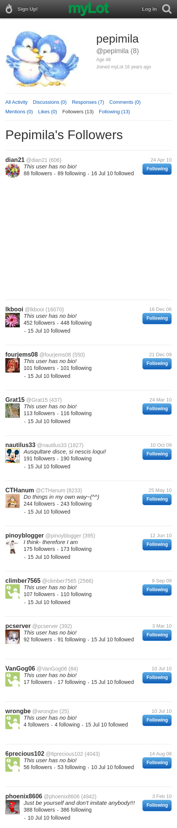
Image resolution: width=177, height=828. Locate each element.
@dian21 (36, 160)
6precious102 (24, 753)
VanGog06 (20, 668)
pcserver (18, 626)
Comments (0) (124, 102)
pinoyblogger (24, 535)
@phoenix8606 (62, 796)
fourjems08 (21, 354)
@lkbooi (34, 309)
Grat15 (15, 400)
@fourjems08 (55, 355)
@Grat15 (37, 400)
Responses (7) (88, 102)
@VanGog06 (52, 669)
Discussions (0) (50, 102)
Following (157, 168)
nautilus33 (20, 445)
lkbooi (14, 309)
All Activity (16, 102)
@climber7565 (59, 581)
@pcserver (45, 626)
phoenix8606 (23, 796)
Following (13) (114, 111)
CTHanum (19, 490)
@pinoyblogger (63, 536)
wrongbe (18, 711)
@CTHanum (50, 490)
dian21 (15, 160)
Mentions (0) (19, 111)
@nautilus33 (52, 445)
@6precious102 (64, 754)
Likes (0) (47, 111)
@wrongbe (45, 711)
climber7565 (23, 580)
